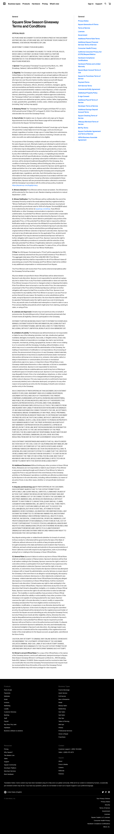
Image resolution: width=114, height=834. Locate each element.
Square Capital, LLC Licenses (100, 817)
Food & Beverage (64, 690)
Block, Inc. (106, 827)
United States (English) (13, 792)
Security (107, 805)
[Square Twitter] (103, 792)
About (60, 761)
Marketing (7, 705)
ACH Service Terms (85, 86)
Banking (6, 715)
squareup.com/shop (43, 209)
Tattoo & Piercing (64, 721)
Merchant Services (10, 771)
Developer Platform (10, 768)
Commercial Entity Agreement (89, 89)
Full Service (62, 696)
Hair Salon (62, 712)
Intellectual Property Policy (87, 93)
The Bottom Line (9, 755)
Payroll (6, 721)
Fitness (61, 727)
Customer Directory (10, 712)
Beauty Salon (63, 705)
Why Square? (8, 752)
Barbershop (62, 709)
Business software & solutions (13, 731)
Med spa (61, 724)
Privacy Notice (83, 21)
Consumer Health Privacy (87, 48)
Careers (61, 767)
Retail (60, 702)
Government (82, 35)
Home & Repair (63, 734)
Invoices (6, 702)
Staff (5, 718)
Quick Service (63, 693)
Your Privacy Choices (103, 798)
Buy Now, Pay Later (10, 724)
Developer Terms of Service (88, 106)
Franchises (62, 737)
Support (6, 761)
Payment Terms (83, 82)
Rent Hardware (9, 774)
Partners (61, 774)
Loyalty (6, 709)
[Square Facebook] (106, 792)
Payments (7, 693)
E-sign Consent (83, 96)
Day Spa (61, 718)
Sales (6, 758)
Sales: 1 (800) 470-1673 (66, 752)
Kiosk (5, 699)
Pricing (6, 749)
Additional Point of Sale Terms (89, 38)
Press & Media (63, 764)
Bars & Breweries (64, 699)
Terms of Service (84, 28)
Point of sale (8, 690)
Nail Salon (62, 715)
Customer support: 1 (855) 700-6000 (70, 749)
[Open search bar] (105, 4)
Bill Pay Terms (83, 128)
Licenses (81, 31)
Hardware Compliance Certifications (98, 823)
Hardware (7, 727)
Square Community (10, 765)
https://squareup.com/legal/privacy (24, 185)
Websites (7, 696)
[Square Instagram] (109, 792)
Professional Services (65, 731)
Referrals (61, 770)
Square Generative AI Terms (88, 24)
